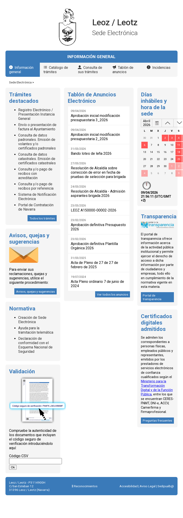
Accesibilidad (128, 486)
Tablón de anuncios (122, 69)
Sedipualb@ (166, 486)
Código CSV (18, 456)
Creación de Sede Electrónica (32, 319)
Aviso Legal (147, 486)
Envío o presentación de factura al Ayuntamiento (37, 127)
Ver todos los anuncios (112, 294)
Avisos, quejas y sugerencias (35, 291)
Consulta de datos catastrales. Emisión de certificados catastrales (37, 158)
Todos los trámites (42, 218)
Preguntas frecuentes (157, 420)
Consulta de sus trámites (90, 69)
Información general (21, 69)
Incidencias (161, 67)
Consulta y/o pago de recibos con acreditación (35, 173)
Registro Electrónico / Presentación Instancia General (36, 114)
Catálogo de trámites (55, 69)
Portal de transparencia (152, 297)
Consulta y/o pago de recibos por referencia (35, 186)
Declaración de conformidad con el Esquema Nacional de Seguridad (35, 345)
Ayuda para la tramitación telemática (35, 330)
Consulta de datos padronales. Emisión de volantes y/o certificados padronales (37, 141)
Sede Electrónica (20, 82)
